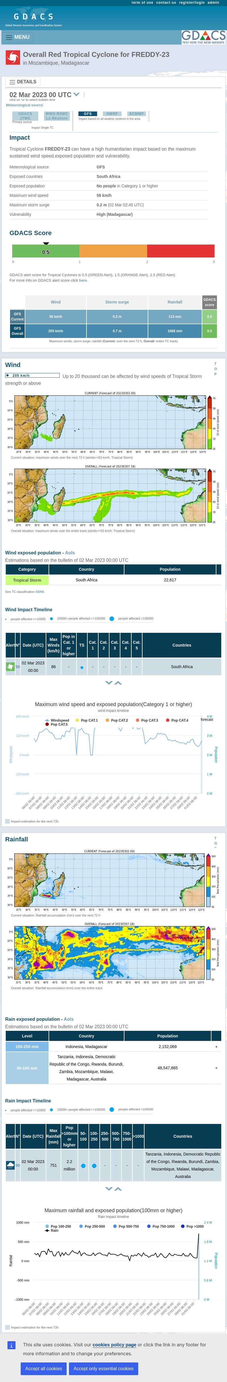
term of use (142, 3)
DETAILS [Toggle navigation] (22, 82)
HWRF (112, 114)
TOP (215, 369)
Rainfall (175, 302)
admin (213, 3)
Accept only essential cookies (104, 1368)
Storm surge (117, 302)
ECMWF (137, 114)
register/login (192, 3)
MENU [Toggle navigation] (17, 37)
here (83, 280)
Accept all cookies (43, 1368)
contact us (166, 3)
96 (18, 666)
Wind (56, 302)
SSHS (40, 591)
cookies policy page (114, 1344)
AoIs (70, 552)
